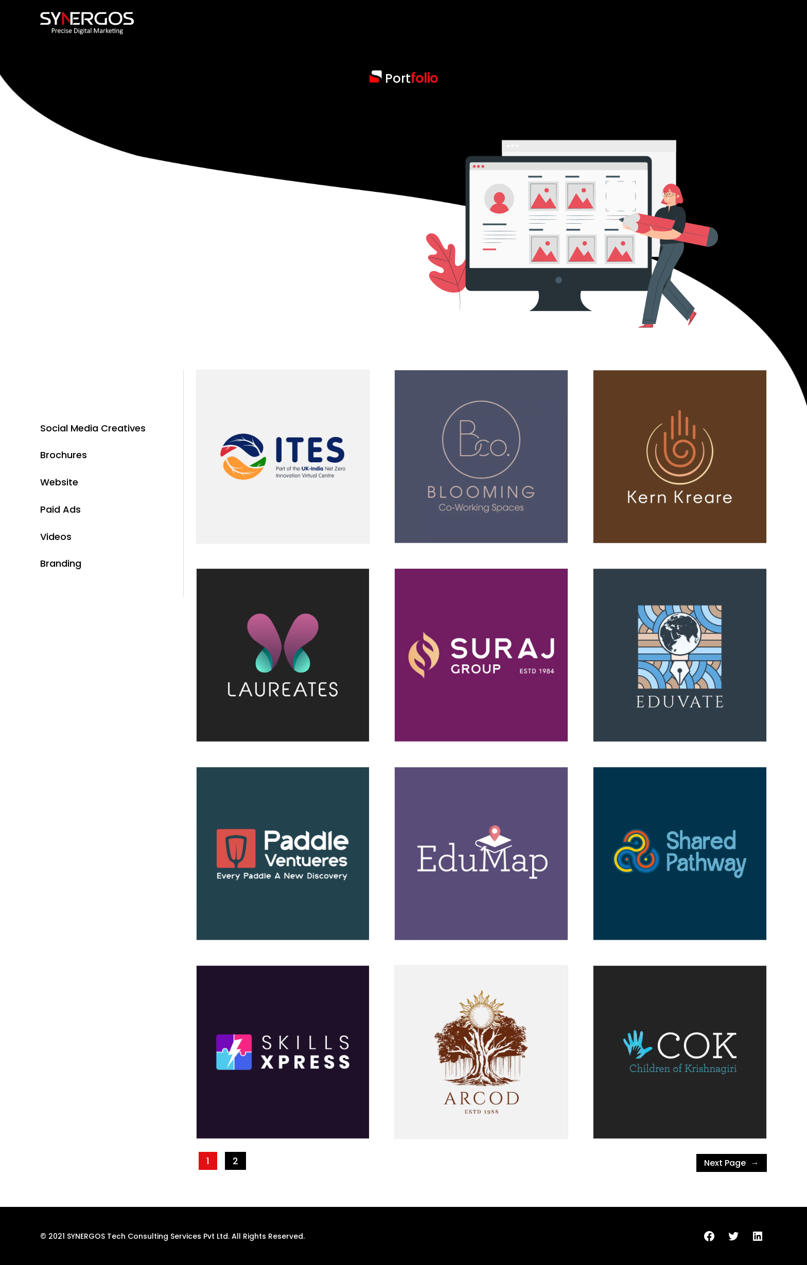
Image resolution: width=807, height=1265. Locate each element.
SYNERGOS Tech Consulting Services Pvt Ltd (147, 1236)
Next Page (731, 1163)
